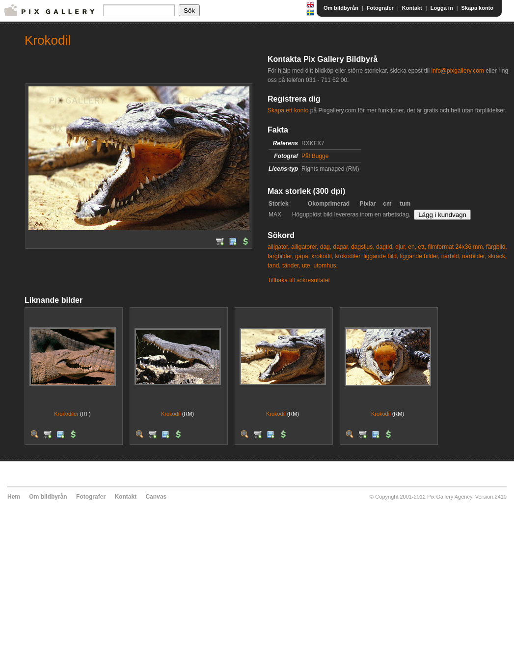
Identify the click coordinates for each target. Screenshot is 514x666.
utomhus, (325, 265)
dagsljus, (362, 246)
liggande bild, (381, 256)
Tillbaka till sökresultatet (299, 280)
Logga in (442, 8)
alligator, (279, 246)
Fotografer (380, 8)
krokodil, (322, 256)
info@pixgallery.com (457, 70)
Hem (13, 496)
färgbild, (496, 246)
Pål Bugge (314, 156)
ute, (307, 265)
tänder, (291, 265)
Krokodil (171, 414)
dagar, (341, 246)
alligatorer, (304, 246)
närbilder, (474, 256)
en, (412, 246)
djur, (400, 246)
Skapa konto (477, 8)
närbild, (450, 256)
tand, (274, 265)
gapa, (302, 256)
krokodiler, (348, 256)
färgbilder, (281, 256)
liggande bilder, (420, 256)
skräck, (497, 256)
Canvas (155, 496)
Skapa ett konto (288, 110)
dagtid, (385, 246)
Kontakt (412, 8)
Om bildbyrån (341, 8)
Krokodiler (67, 414)
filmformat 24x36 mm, (456, 246)
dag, (325, 246)
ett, (422, 246)
